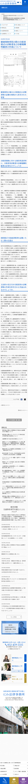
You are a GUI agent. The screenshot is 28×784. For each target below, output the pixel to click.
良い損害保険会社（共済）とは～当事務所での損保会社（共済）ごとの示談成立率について (13, 472)
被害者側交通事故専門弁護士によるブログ (13, 15)
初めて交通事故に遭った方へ (7, 762)
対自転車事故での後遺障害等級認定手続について (13, 482)
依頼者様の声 (3, 771)
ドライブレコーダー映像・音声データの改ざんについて (13, 458)
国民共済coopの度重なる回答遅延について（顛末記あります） (13, 449)
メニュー (25, 2)
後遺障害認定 (5, 31)
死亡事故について (20, 25)
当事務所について (6, 34)
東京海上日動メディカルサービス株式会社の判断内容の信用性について (13, 435)
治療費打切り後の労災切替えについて (12, 439)
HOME (2, 14)
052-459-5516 (20, 700)
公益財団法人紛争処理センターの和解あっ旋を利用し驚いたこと (13, 466)
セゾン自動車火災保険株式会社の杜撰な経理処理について (13, 492)
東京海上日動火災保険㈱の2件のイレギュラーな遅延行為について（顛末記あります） (14, 496)
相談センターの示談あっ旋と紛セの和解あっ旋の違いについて (13, 462)
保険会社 (5, 17)
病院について (19, 31)
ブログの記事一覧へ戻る (14, 420)
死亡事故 (2, 765)
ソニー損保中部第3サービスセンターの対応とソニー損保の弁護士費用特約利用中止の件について (14, 487)
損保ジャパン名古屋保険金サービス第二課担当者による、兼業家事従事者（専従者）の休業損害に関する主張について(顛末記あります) (13, 444)
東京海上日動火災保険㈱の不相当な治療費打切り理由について (13, 430)
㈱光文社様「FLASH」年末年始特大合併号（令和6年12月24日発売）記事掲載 (13, 453)
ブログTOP (5, 25)
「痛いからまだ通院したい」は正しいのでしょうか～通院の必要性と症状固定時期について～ (13, 477)
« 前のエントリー (5, 405)
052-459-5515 (10, 700)
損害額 (17, 28)
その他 (17, 34)
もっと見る (16, 617)
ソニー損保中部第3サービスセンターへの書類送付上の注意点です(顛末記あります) (14, 501)
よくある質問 (3, 774)
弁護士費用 (3, 768)
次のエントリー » (22, 410)
